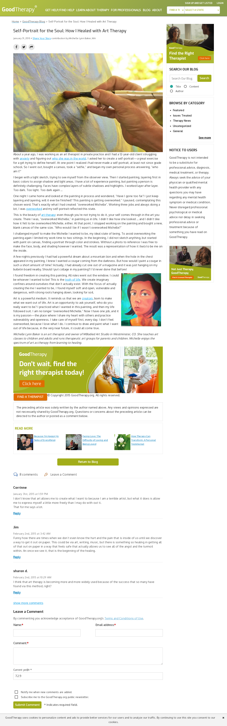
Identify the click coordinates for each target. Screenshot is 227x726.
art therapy (48, 215)
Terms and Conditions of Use (123, 618)
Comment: (21, 643)
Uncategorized (182, 126)
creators (87, 298)
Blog (146, 10)
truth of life (72, 279)
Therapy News (182, 120)
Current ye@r (22, 669)
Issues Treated (182, 115)
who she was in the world (69, 158)
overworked (34, 209)
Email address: (105, 625)
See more (205, 137)
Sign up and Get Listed (198, 3)
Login (220, 3)
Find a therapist (30, 397)
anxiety (24, 158)
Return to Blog (88, 462)
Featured (178, 110)
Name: (18, 625)
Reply (17, 513)
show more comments (28, 603)
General (178, 131)
